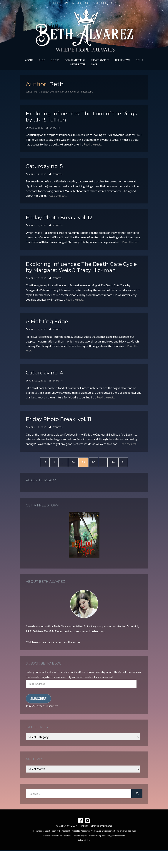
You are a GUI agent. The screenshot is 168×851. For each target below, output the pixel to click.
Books (55, 60)
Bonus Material (75, 60)
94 (118, 462)
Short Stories (100, 60)
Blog (42, 60)
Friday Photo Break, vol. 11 (58, 419)
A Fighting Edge (47, 321)
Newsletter (78, 64)
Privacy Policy (84, 841)
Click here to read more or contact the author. (53, 643)
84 (73, 462)
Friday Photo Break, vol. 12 (59, 217)
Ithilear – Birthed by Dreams (96, 826)
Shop (94, 64)
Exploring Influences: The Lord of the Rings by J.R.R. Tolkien (81, 116)
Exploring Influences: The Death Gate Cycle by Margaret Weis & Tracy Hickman (81, 267)
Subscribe (38, 699)
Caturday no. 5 (44, 166)
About (29, 60)
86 (96, 462)
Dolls (139, 60)
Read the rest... (93, 144)
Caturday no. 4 (44, 372)
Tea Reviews (122, 60)
